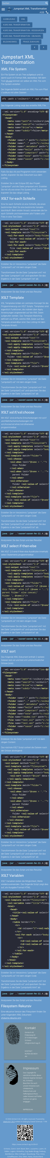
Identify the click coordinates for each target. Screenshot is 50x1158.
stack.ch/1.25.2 (9, 1120)
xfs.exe (9, 81)
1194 (45, 1120)
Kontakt (28, 1049)
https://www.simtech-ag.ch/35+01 (25, 1143)
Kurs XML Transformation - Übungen (22, 36)
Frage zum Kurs (31, 42)
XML (23, 19)
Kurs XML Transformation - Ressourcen (23, 30)
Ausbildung (9, 19)
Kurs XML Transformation (16, 25)
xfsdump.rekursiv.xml (11, 1016)
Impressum (28, 1108)
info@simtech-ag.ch (32, 1041)
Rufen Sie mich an (31, 1053)
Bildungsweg (10, 42)
